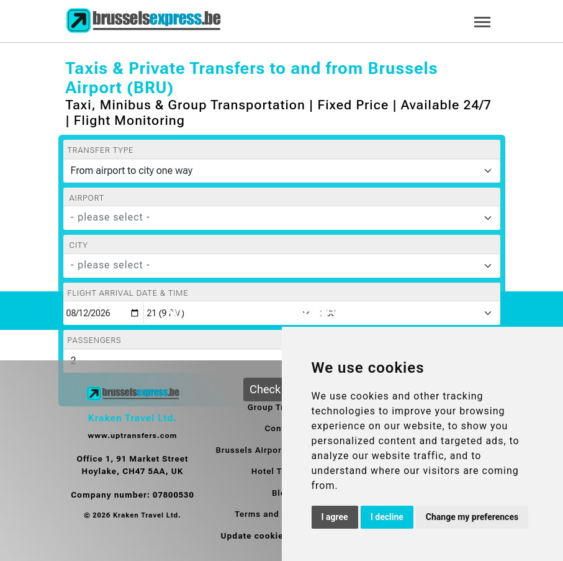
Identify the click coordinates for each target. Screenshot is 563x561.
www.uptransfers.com (133, 435)
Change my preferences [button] (472, 517)
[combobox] (281, 218)
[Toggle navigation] (482, 21)
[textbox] (274, 217)
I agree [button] (335, 517)
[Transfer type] (281, 171)
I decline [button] (387, 517)
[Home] (143, 21)
